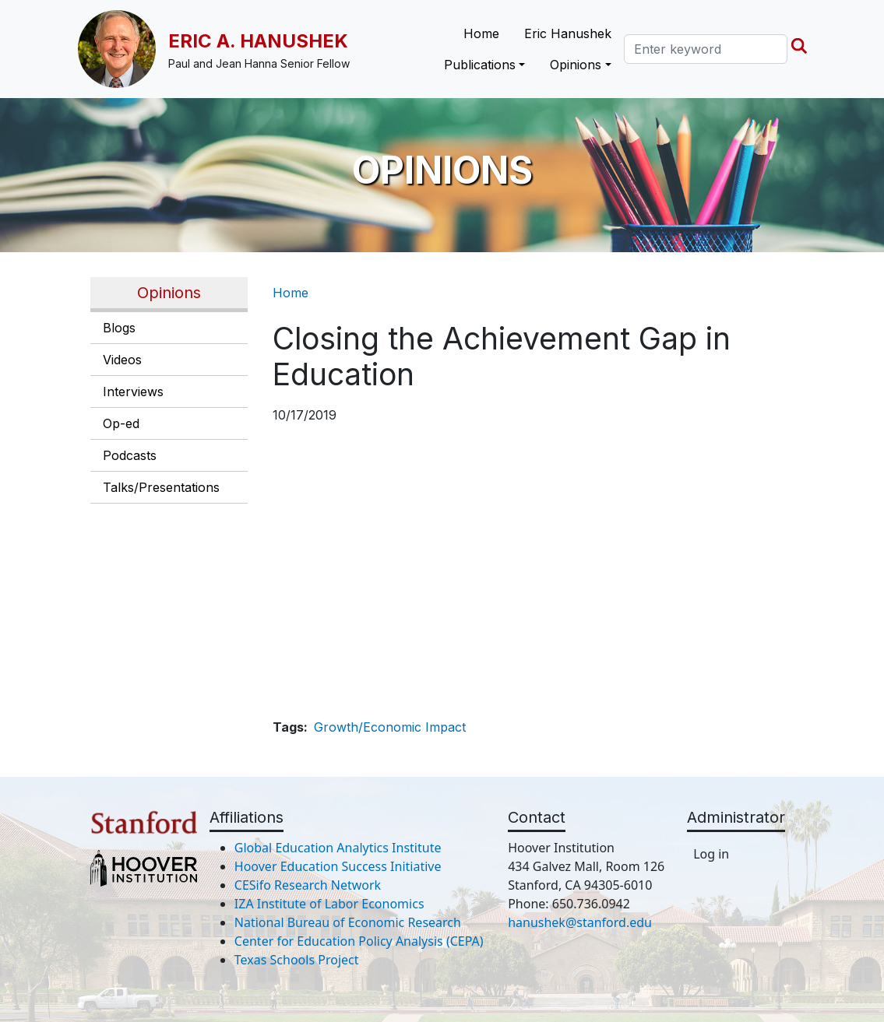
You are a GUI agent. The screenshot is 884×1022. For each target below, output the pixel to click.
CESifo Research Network (307, 885)
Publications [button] (480, 64)
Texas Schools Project (296, 959)
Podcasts (130, 455)
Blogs (119, 327)
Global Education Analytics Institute (338, 847)
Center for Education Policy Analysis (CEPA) (359, 941)
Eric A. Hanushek (258, 41)
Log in (711, 853)
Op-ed (121, 423)
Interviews (133, 391)
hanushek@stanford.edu (580, 922)
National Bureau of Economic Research (347, 922)
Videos (122, 359)
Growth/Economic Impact (390, 727)
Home (481, 33)
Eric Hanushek (567, 33)
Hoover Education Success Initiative (338, 866)
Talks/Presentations (161, 487)
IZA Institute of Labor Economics (329, 903)
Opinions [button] (575, 64)
